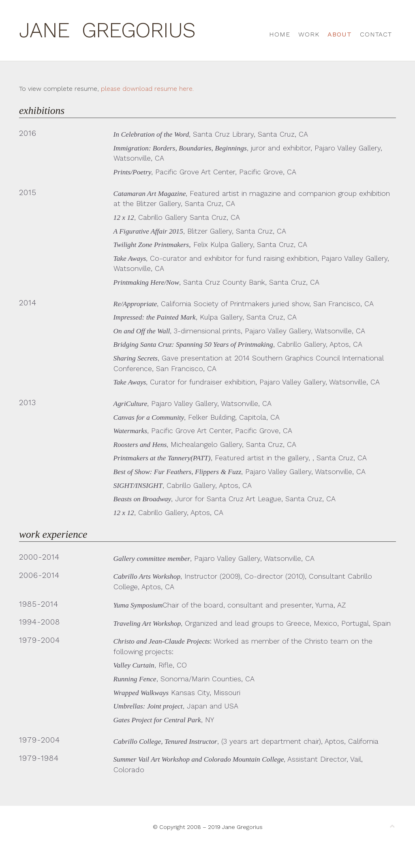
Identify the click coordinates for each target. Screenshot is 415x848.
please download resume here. (147, 88)
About (339, 34)
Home (279, 34)
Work (308, 34)
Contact (376, 34)
